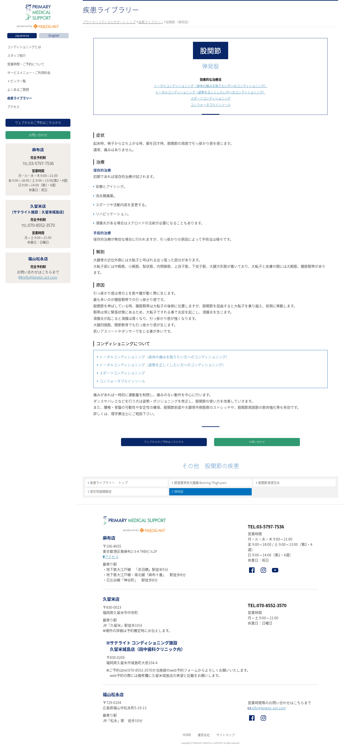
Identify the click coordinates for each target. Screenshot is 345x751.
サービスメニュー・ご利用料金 (28, 72)
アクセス (13, 106)
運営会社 (204, 736)
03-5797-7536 (41, 163)
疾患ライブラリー (19, 98)
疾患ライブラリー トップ (109, 484)
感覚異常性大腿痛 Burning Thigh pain (200, 484)
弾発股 (178, 493)
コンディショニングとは (24, 46)
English (54, 35)
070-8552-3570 (41, 225)
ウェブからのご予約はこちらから (38, 122)
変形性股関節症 (101, 493)
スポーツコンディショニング (210, 98)
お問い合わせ (38, 134)
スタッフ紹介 (16, 55)
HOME (187, 736)
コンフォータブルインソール (211, 104)
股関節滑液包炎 (269, 484)
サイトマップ (225, 736)
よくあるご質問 (18, 89)
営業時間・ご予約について (25, 64)
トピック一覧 (16, 81)
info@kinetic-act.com (38, 277)
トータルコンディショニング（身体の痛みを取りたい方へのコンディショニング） (210, 85)
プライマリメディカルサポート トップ (109, 22)
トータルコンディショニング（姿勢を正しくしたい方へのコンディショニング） (210, 92)
